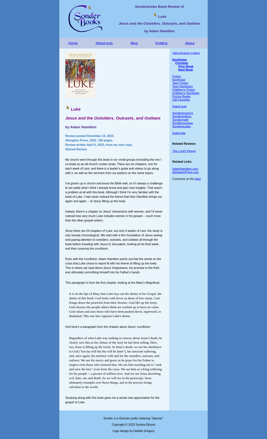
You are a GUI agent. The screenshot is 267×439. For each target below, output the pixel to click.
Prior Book (185, 66)
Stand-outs (104, 43)
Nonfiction (179, 59)
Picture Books (181, 96)
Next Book (185, 69)
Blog (134, 43)
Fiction (176, 76)
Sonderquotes (181, 126)
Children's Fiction (183, 89)
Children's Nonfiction (185, 93)
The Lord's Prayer (184, 151)
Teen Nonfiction (182, 86)
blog (198, 178)
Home (73, 43)
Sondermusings (182, 123)
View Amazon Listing (186, 53)
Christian (181, 63)
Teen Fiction (180, 83)
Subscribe (178, 133)
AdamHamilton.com (185, 168)
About (190, 43)
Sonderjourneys (182, 113)
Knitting (161, 43)
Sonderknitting (181, 116)
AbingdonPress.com (185, 172)
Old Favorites (181, 99)
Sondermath (180, 119)
